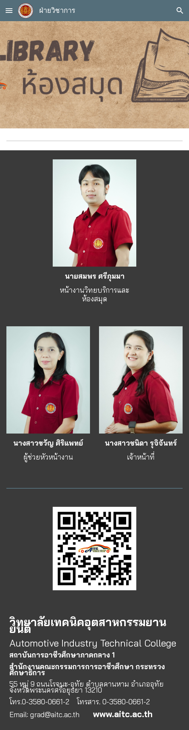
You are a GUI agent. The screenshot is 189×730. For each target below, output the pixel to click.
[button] (9, 10)
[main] (94, 287)
